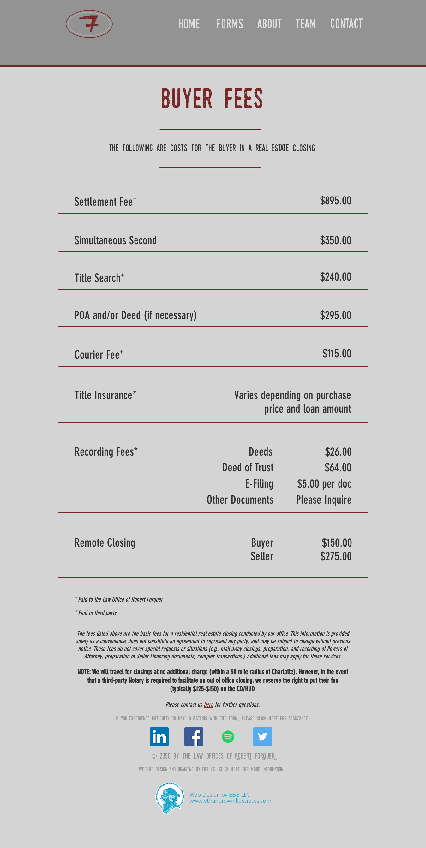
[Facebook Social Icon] (193, 736)
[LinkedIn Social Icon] (159, 736)
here (208, 704)
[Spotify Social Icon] (228, 736)
